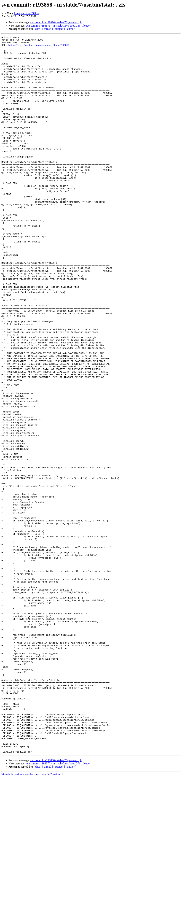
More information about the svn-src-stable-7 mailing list (33, 917)
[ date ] (38, 28)
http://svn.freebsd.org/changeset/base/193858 (38, 47)
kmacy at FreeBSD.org (27, 13)
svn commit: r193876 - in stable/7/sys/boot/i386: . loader (58, 25)
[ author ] (71, 28)
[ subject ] (59, 28)
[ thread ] (47, 28)
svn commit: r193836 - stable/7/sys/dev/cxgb (56, 22)
